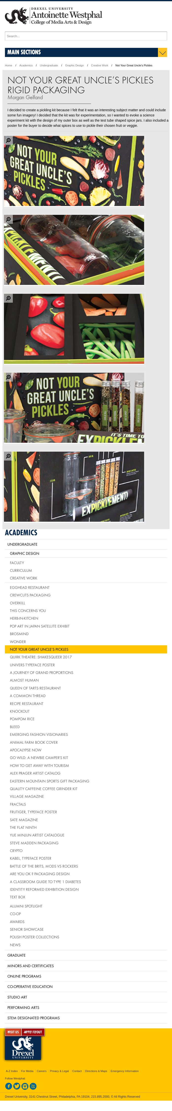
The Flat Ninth (23, 827)
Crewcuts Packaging (30, 595)
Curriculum (21, 570)
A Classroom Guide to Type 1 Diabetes (45, 881)
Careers (41, 1071)
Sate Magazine (24, 819)
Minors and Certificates (30, 965)
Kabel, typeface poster (30, 858)
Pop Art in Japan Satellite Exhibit (40, 626)
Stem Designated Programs (33, 1017)
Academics (26, 65)
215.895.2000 (100, 1096)
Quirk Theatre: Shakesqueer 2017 (41, 656)
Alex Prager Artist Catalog (35, 773)
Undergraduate (49, 65)
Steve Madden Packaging (34, 842)
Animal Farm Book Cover (34, 742)
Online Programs (24, 976)
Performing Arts (23, 1007)
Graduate (16, 955)
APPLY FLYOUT (33, 1032)
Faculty (17, 562)
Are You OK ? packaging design (40, 873)
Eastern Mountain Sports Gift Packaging (49, 780)
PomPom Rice (22, 718)
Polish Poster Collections (34, 936)
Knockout (20, 711)
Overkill (17, 602)
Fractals (18, 804)
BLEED (15, 726)
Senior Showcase (27, 929)
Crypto (16, 850)
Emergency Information (125, 1071)
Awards (17, 921)
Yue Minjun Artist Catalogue (37, 835)
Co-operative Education (30, 986)
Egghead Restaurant (30, 587)
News (15, 944)
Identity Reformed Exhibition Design (44, 889)
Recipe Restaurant (26, 703)
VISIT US (13, 1032)
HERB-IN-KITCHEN (24, 618)
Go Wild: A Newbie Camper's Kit (39, 757)
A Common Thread (28, 695)
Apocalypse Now (25, 749)
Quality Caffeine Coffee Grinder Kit (43, 788)
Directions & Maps (96, 1071)
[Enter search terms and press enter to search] (86, 36)
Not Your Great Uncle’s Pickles (39, 649)
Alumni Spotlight (26, 906)
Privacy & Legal (59, 1071)
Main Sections (24, 52)
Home (8, 65)
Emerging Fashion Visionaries (39, 734)
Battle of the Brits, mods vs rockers (44, 866)
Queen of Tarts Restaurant (35, 687)
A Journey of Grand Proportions (41, 672)
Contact (77, 1071)
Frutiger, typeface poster (33, 811)
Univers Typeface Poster (32, 664)
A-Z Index (12, 1071)
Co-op (15, 913)
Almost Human (24, 680)
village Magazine (27, 796)
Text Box (17, 896)
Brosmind (19, 633)
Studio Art (17, 997)
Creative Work (99, 65)
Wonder (18, 641)
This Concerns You (28, 610)
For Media (27, 1071)
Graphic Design (74, 65)
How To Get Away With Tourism (39, 765)
